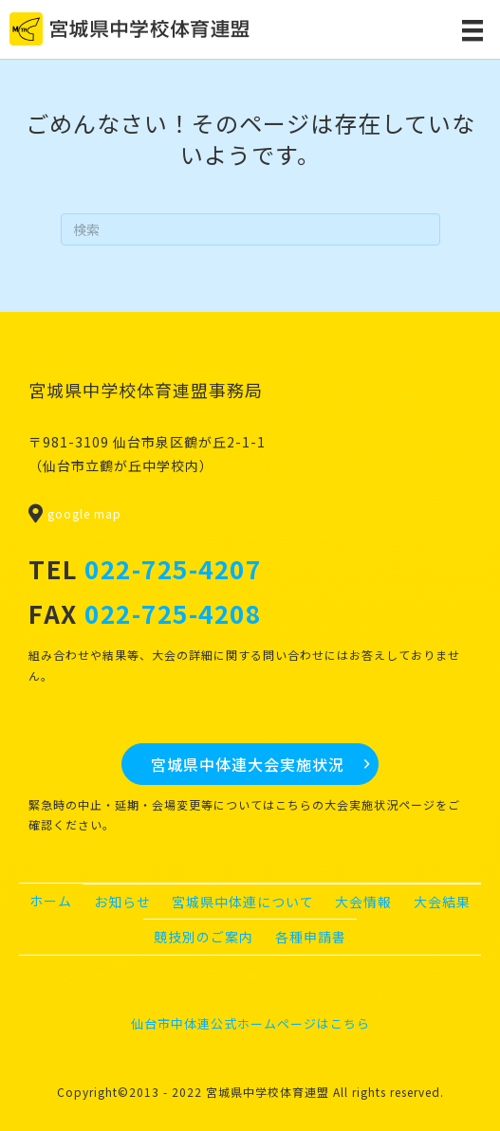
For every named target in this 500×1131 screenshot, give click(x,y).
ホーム (50, 900)
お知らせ (122, 901)
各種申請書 (310, 936)
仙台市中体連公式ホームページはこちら (250, 1023)
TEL (144, 568)
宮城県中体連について (243, 901)
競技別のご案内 (203, 936)
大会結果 (442, 901)
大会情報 (363, 901)
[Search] (250, 229)
